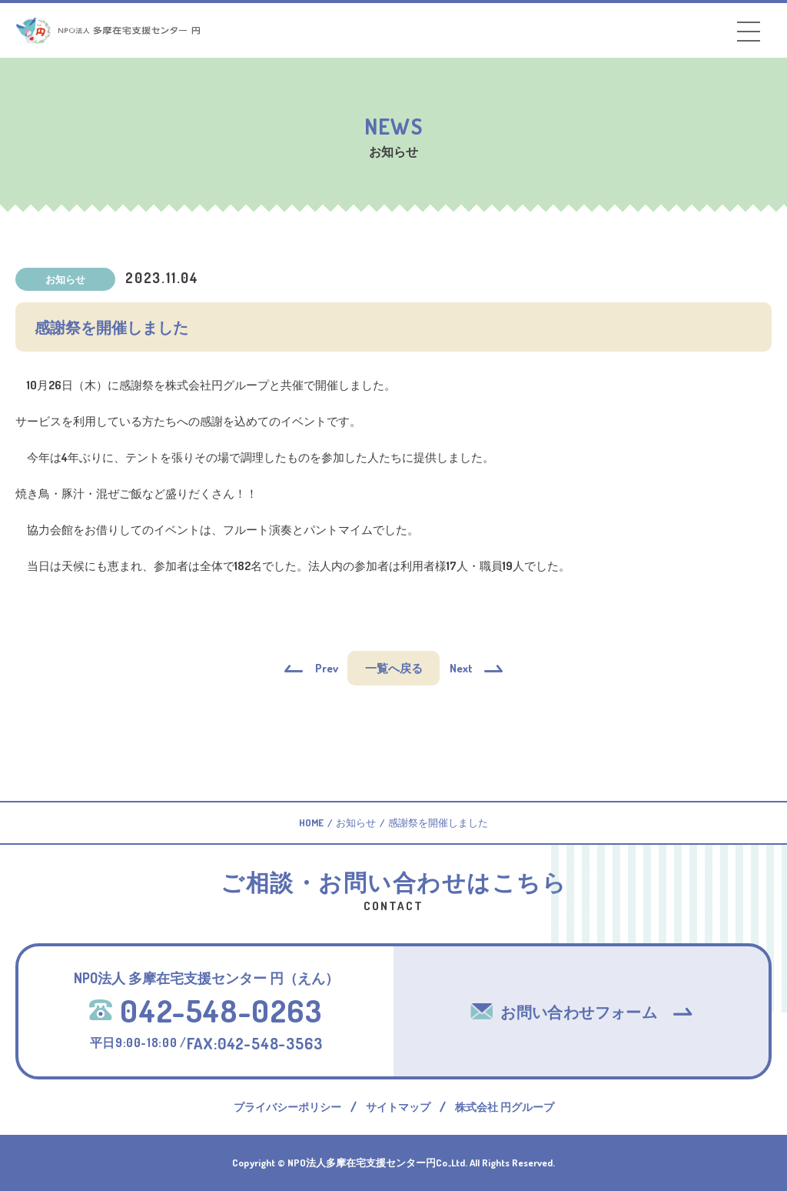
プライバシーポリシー (287, 1106)
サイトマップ (398, 1106)
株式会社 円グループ (504, 1106)
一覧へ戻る (394, 668)
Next (461, 668)
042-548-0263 (205, 1010)
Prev (326, 668)
